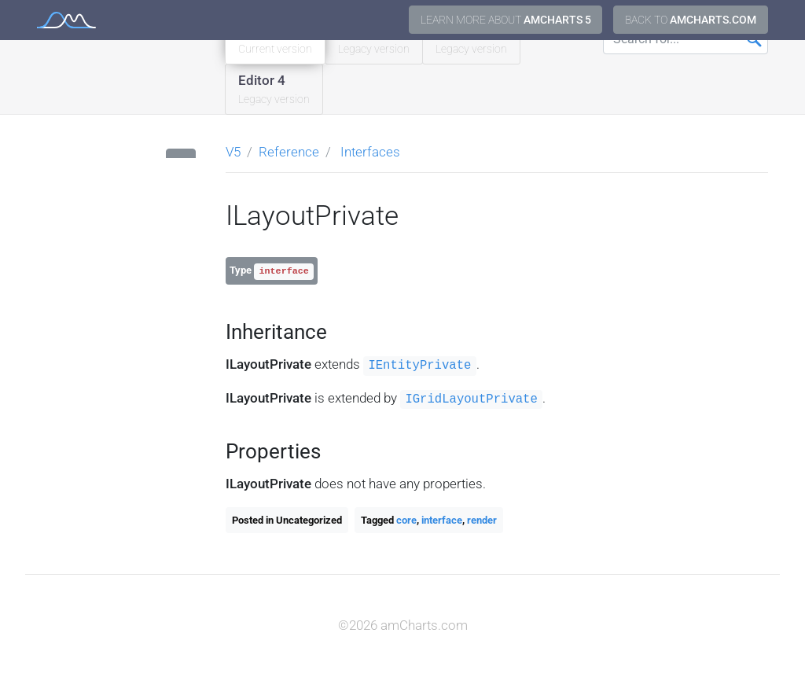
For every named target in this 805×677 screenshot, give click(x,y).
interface (441, 520)
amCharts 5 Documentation (66, 20)
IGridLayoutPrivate (471, 399)
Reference (289, 152)
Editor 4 (274, 90)
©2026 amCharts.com (403, 625)
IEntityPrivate (419, 366)
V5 (233, 152)
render (482, 520)
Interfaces (370, 152)
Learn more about (506, 19)
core (406, 520)
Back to (690, 19)
